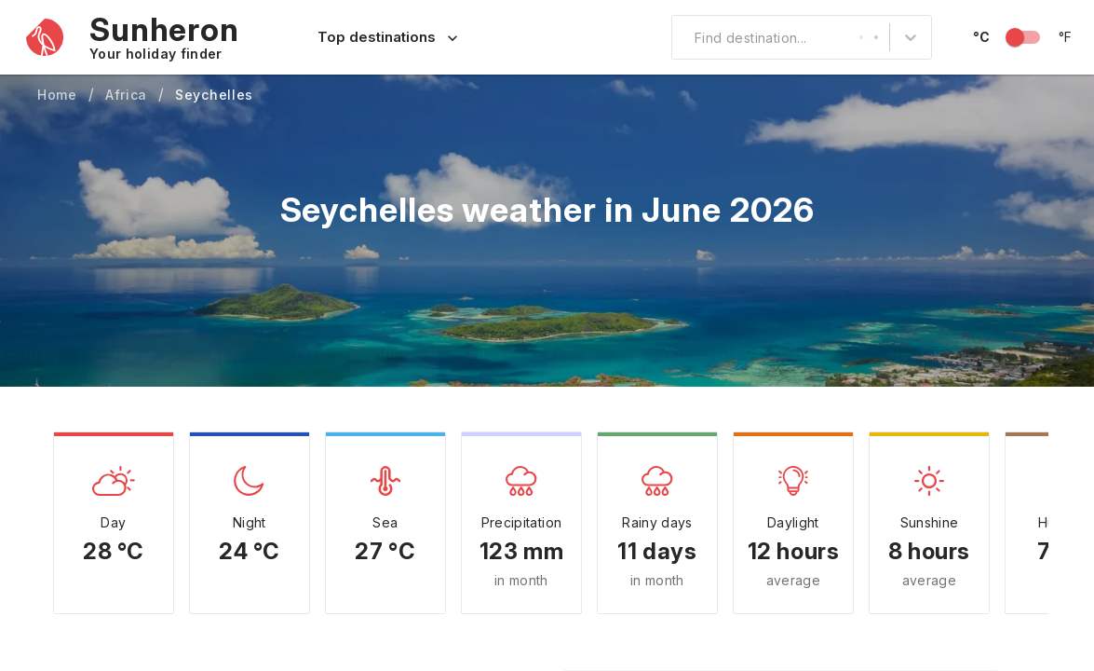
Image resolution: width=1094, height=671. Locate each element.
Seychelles (214, 95)
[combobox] (683, 37)
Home (57, 95)
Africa (126, 95)
